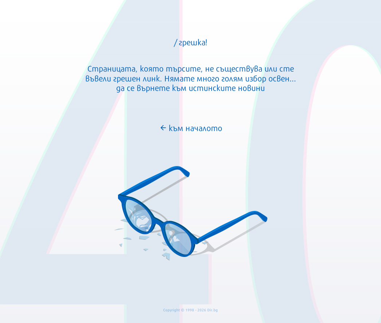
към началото (190, 127)
